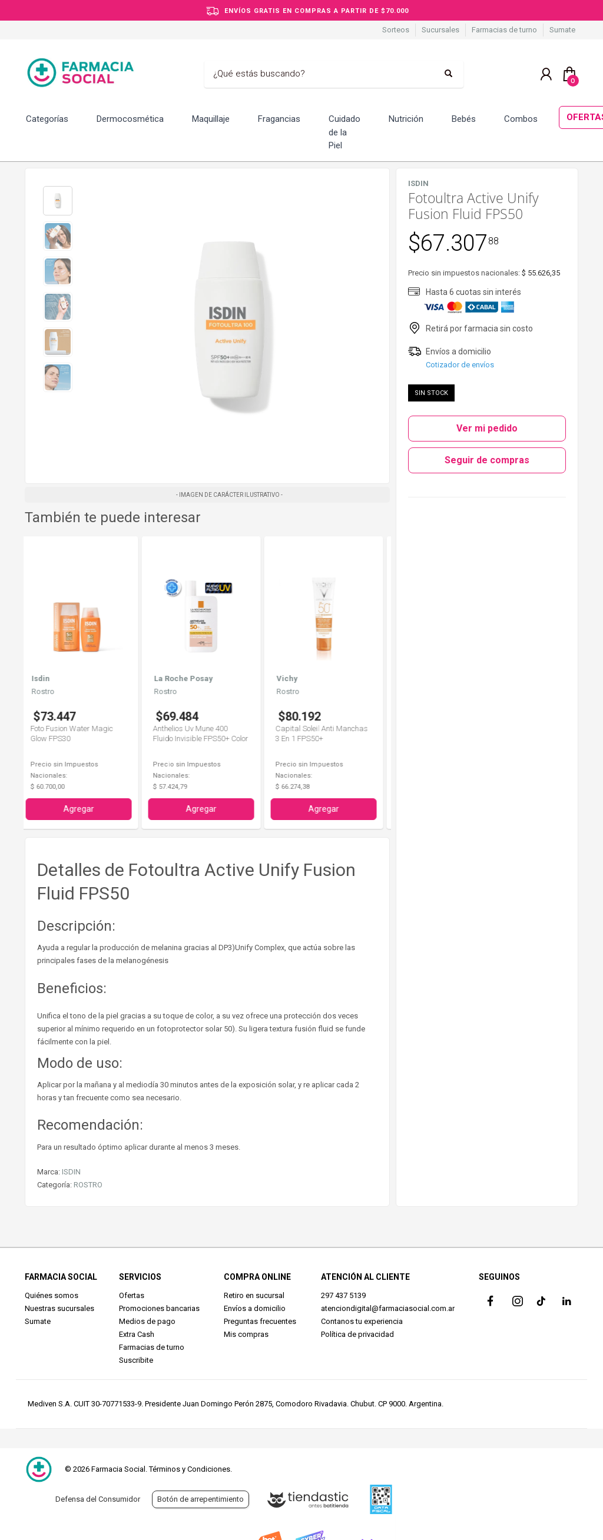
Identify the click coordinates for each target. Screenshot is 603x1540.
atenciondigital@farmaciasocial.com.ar (388, 1308)
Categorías (47, 119)
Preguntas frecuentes (260, 1321)
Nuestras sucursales (59, 1308)
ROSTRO (88, 1184)
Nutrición (406, 119)
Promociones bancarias (159, 1308)
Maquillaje (211, 119)
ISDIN (71, 1171)
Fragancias (279, 119)
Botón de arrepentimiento (200, 1499)
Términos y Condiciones (189, 1469)
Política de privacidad (357, 1334)
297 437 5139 (343, 1295)
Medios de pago (147, 1321)
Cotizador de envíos (460, 364)
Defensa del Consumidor (97, 1499)
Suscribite (136, 1360)
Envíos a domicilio (255, 1308)
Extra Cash (136, 1334)
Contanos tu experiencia (362, 1321)
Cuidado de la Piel (344, 132)
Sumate (562, 29)
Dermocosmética (130, 119)
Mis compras (246, 1334)
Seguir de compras (487, 460)
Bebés (464, 119)
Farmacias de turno (504, 29)
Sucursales (440, 29)
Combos (521, 119)
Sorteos (395, 29)
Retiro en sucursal (254, 1295)
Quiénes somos (51, 1295)
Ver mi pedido (487, 428)
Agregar (84, 809)
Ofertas (131, 1295)
